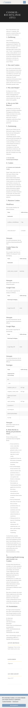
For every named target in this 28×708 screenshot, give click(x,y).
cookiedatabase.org (10, 637)
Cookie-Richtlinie (6, 701)
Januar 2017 (10, 678)
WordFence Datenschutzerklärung (13, 242)
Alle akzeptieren (14, 705)
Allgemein (10, 663)
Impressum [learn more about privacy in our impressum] (15, 701)
